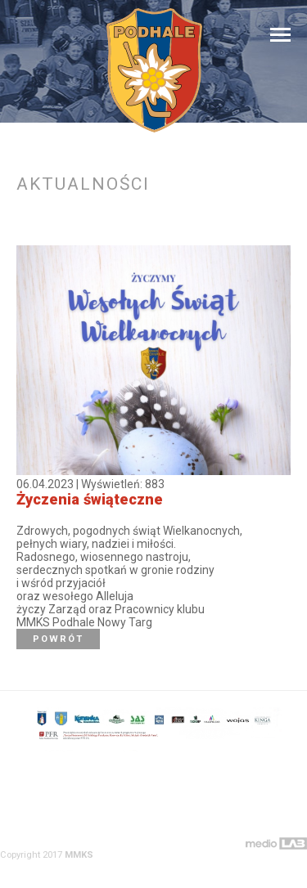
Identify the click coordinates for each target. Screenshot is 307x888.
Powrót (58, 639)
